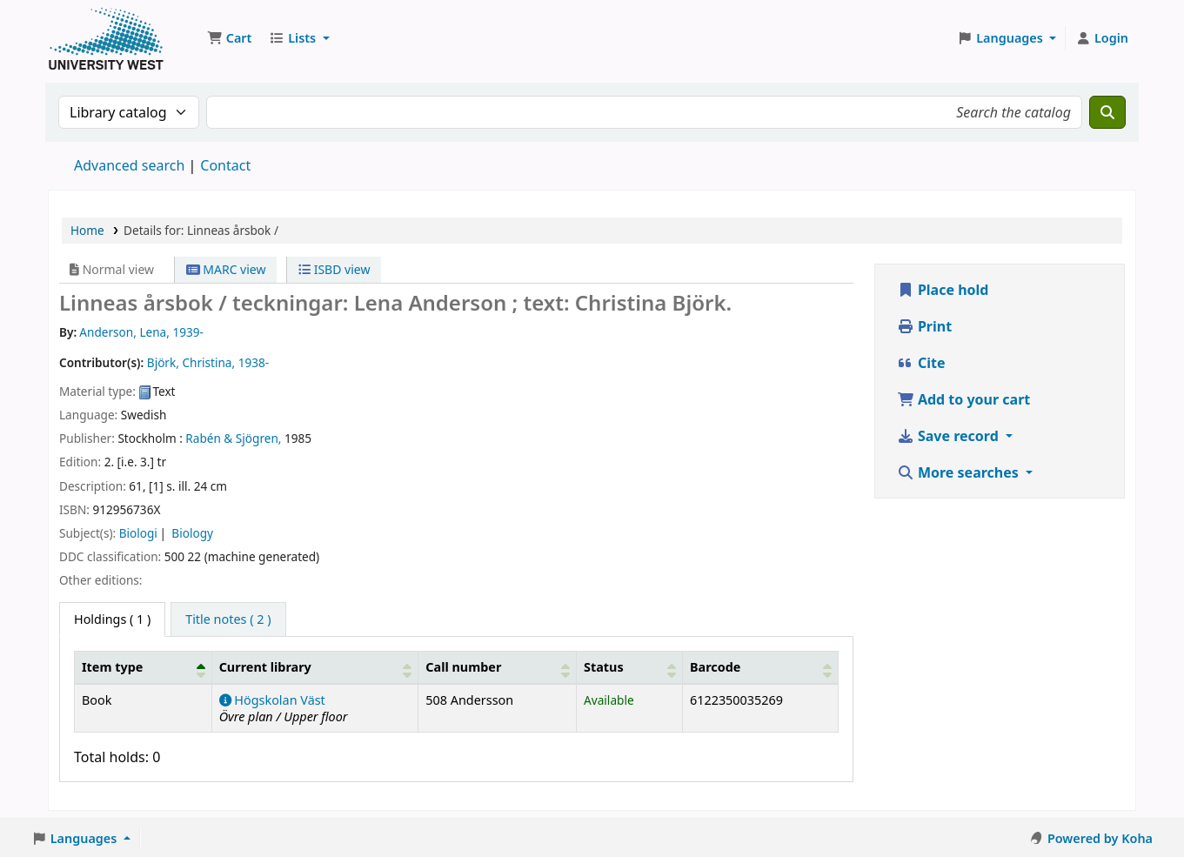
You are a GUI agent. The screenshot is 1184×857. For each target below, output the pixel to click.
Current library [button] (265, 667)
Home (87, 230)
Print (924, 326)
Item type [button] (112, 667)
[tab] (228, 619)
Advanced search (129, 165)
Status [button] (604, 667)
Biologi (138, 533)
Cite (921, 362)
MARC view (226, 269)
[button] (229, 38)
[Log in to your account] (1101, 38)
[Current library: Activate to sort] (314, 667)
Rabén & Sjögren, (233, 438)
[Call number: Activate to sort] (497, 667)
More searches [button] (959, 472)
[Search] (1107, 112)
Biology (192, 533)
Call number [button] (463, 667)
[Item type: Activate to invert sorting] (143, 667)
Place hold (943, 289)
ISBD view (334, 269)
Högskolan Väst (272, 700)
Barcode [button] (715, 667)
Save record (949, 435)
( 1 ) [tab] (112, 619)
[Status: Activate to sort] (629, 667)
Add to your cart (964, 399)
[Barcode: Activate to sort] (760, 667)
